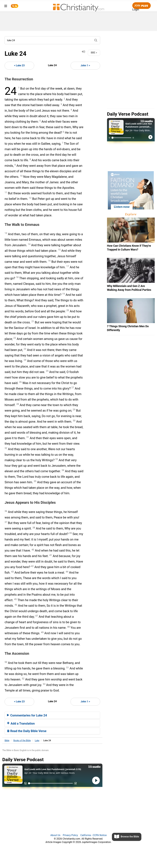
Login (135, 9)
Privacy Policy (70, 835)
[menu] (5, 6)
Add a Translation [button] (21, 723)
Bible (7, 740)
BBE (94, 52)
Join (141, 6)
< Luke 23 (19, 65)
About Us (55, 835)
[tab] (52, 715)
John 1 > (85, 65)
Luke (37, 740)
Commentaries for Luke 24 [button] (27, 715)
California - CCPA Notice (93, 835)
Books (22, 740)
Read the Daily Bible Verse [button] (26, 731)
